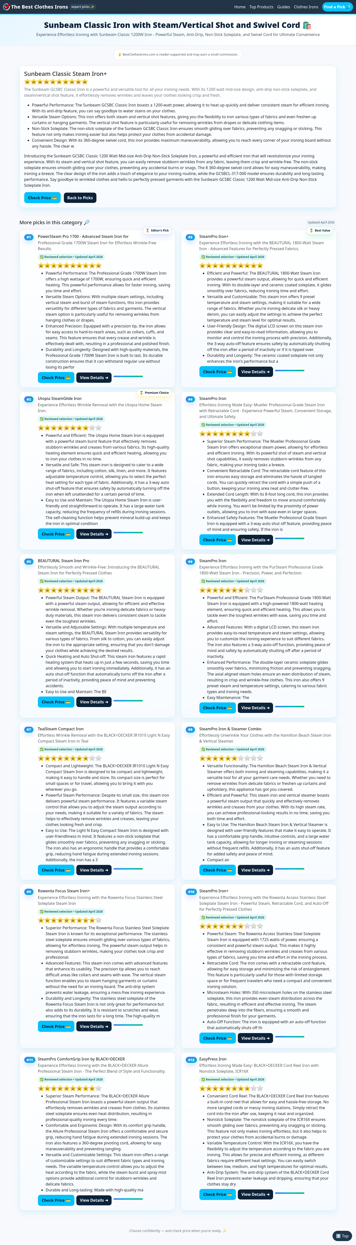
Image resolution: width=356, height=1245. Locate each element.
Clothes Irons (306, 7)
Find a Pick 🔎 (337, 7)
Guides (283, 7)
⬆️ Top (342, 1236)
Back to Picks (80, 197)
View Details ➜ (94, 377)
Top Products (261, 7)
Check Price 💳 (42, 197)
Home (240, 7)
